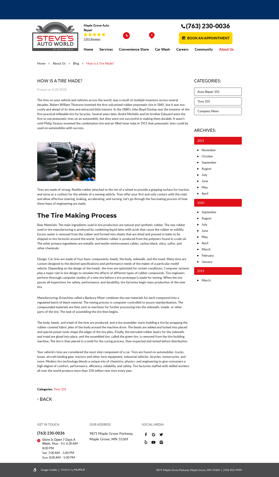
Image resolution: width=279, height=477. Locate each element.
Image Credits (49, 470)
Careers (182, 49)
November (209, 150)
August (206, 168)
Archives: (205, 130)
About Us (226, 49)
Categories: (207, 81)
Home (88, 49)
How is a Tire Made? (100, 63)
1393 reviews (92, 39)
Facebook (146, 434)
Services (106, 49)
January (207, 262)
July (204, 175)
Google (153, 434)
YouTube (153, 442)
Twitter (161, 434)
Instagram (161, 442)
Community (204, 49)
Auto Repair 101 (208, 92)
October (207, 156)
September (209, 162)
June (205, 181)
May (205, 187)
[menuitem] (88, 49)
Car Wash (162, 49)
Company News (208, 111)
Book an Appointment (208, 38)
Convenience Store (134, 49)
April (205, 193)
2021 (200, 141)
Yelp (146, 442)
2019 (200, 271)
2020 (200, 203)
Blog (76, 63)
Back (46, 399)
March (206, 249)
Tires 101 (60, 389)
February (208, 255)
